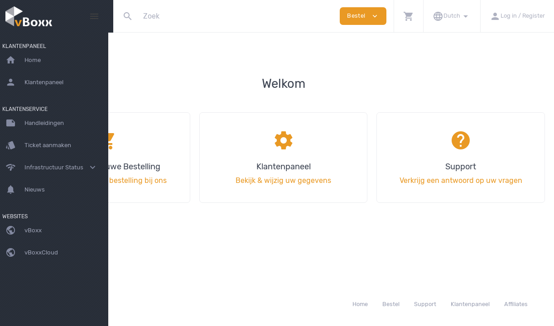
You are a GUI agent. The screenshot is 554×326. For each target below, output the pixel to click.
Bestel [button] (363, 16)
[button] (408, 16)
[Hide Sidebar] (94, 16)
